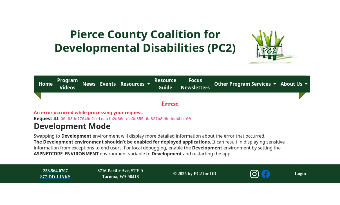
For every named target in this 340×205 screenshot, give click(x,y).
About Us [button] (292, 84)
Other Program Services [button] (243, 84)
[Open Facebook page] (265, 174)
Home (46, 84)
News (89, 84)
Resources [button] (133, 84)
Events (108, 84)
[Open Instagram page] (254, 174)
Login (300, 173)
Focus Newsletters (195, 84)
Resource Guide (165, 84)
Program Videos (67, 84)
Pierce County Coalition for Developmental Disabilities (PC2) (145, 40)
